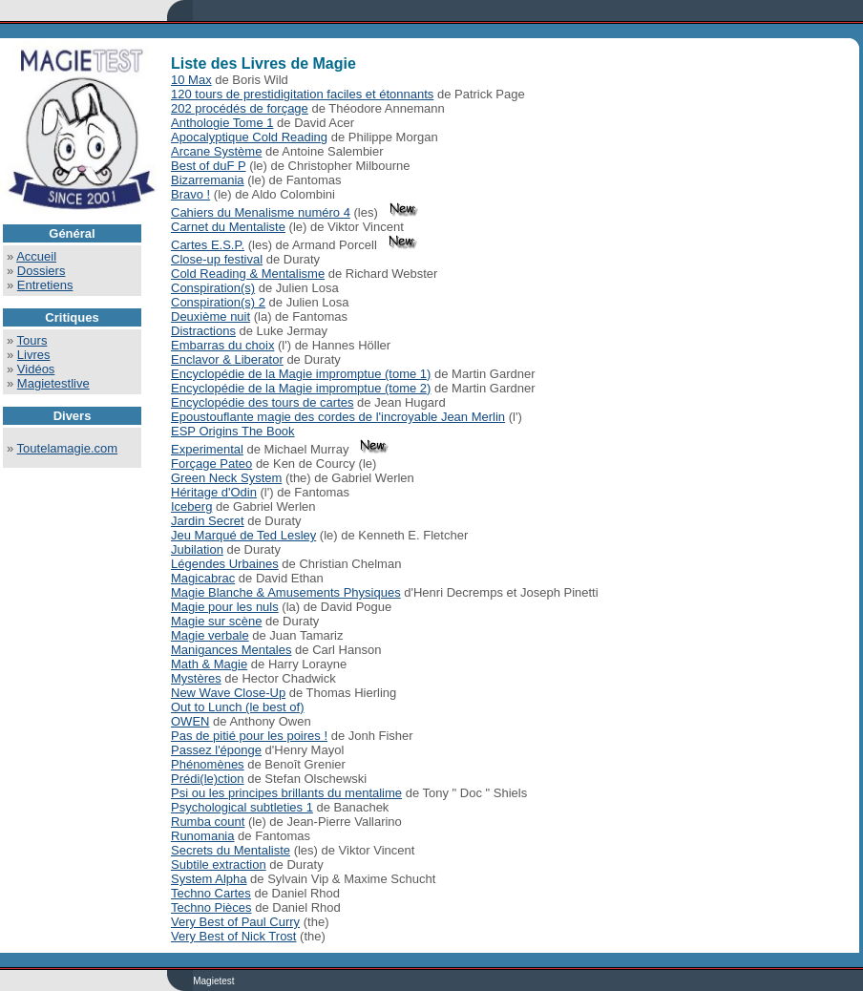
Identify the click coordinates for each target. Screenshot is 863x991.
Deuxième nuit (210, 316)
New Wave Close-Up (228, 692)
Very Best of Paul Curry (235, 922)
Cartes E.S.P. (207, 245)
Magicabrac (203, 578)
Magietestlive (53, 383)
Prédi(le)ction (207, 778)
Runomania (203, 836)
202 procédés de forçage (239, 108)
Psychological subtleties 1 (242, 807)
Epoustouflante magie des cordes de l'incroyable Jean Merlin (338, 417)
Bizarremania (207, 180)
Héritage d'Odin (214, 492)
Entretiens (45, 285)
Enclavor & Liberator (227, 359)
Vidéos (36, 369)
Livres (34, 355)
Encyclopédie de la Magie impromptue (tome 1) (301, 374)
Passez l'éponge (216, 750)
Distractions (203, 331)
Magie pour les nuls (225, 607)
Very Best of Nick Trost (234, 936)
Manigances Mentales (231, 650)
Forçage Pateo (211, 463)
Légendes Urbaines (225, 564)
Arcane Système (216, 151)
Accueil (36, 256)
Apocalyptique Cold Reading (249, 137)
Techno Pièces (211, 907)
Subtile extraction (218, 864)
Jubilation (197, 549)
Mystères (196, 678)
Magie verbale (210, 635)
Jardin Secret (207, 521)
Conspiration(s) (213, 288)
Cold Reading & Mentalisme (248, 273)
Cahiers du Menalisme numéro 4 (260, 212)
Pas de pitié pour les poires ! (249, 735)
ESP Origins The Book (233, 431)
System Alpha (209, 879)
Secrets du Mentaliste (230, 850)
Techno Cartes (211, 893)
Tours (32, 340)
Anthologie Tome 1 (222, 123)
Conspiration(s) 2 (218, 302)
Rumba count (207, 821)
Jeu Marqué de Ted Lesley (243, 535)
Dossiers (41, 271)
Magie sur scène (216, 621)
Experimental (207, 449)
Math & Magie (209, 664)
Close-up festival (217, 259)
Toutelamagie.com (67, 448)
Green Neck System (226, 478)
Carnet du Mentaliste (228, 227)
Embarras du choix (222, 345)
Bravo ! (190, 194)
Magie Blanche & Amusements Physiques (286, 592)
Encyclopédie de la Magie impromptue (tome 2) (301, 388)
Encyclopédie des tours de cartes (262, 402)
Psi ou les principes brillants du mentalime (286, 793)
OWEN (190, 721)
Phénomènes (207, 764)
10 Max (191, 80)
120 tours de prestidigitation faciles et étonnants (302, 94)
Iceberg (191, 506)
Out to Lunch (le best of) (237, 707)
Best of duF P (208, 165)
